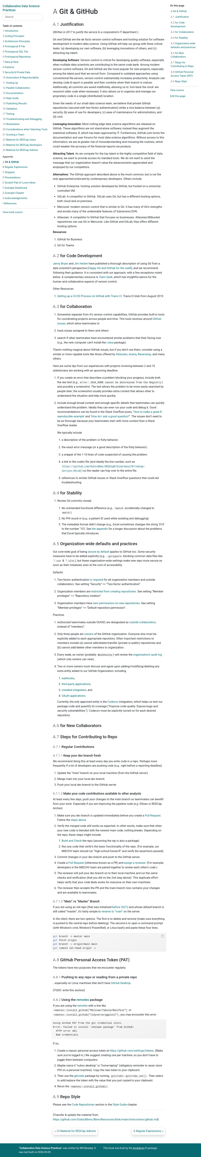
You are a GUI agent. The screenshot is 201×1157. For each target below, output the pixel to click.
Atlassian (121, 354)
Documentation (13, 93)
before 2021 (119, 907)
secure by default (98, 551)
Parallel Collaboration (16, 87)
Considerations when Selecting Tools (25, 129)
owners (88, 634)
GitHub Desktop (121, 983)
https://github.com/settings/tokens (132, 1050)
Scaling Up (10, 82)
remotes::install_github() (89, 1086)
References (10, 203)
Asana (133, 354)
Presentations (12, 177)
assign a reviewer (134, 862)
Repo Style (179, 81)
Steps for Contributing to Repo (182, 64)
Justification (180, 16)
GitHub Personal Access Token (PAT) (182, 74)
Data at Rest (10, 62)
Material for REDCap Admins (20, 150)
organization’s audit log (147, 654)
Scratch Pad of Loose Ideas (19, 182)
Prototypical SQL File (15, 51)
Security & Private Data (16, 72)
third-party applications (76, 684)
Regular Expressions (15, 167)
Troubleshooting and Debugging (22, 119)
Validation (10, 108)
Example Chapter (13, 193)
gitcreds (79, 1076)
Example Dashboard (15, 187)
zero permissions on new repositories (116, 603)
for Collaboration (182, 32)
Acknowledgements (15, 198)
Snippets (9, 172)
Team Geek (106, 277)
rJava (110, 342)
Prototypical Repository (17, 56)
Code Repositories (83, 1104)
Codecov (112, 701)
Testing (8, 113)
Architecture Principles (16, 41)
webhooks (68, 678)
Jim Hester (81, 263)
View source (177, 90)
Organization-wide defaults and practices (183, 45)
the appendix (100, 528)
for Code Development (178, 24)
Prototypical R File (14, 46)
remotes (83, 1000)
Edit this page (177, 96)
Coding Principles (13, 36)
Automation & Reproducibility (21, 77)
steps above (78, 820)
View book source (13, 212)
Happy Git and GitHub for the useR (109, 268)
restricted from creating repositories (113, 591)
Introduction (10, 30)
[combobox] (23, 17)
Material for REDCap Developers (22, 145)
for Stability (179, 37)
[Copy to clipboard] (162, 936)
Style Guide (11, 98)
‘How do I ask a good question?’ (110, 416)
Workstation (11, 124)
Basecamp (144, 354)
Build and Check (72, 840)
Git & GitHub (11, 162)
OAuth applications (73, 695)
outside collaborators (142, 622)
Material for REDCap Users (19, 139)
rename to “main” (112, 911)
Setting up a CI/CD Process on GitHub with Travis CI (89, 296)
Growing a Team (13, 134)
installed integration (74, 690)
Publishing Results (15, 103)
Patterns (8, 67)
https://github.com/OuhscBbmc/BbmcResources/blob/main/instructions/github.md (105, 1119)
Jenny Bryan (60, 263)
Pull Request (152, 815)
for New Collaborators (178, 55)
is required (96, 579)
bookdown (139, 1148)
